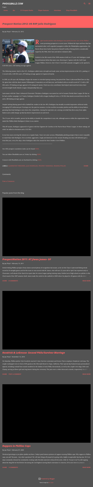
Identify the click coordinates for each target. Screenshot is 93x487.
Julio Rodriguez (32, 166)
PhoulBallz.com (12, 3)
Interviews (56, 10)
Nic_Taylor (50, 482)
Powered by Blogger (46, 479)
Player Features (42, 10)
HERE (37, 149)
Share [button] (86, 166)
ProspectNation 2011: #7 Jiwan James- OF (26, 259)
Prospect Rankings (46, 166)
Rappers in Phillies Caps (16, 445)
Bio (13, 10)
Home (4, 10)
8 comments (13, 281)
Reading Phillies (60, 166)
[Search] (84, 3)
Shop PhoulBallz (70, 10)
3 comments (13, 467)
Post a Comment (8, 181)
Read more (87, 281)
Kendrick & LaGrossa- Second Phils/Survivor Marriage (33, 352)
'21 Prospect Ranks (25, 10)
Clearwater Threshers (16, 166)
